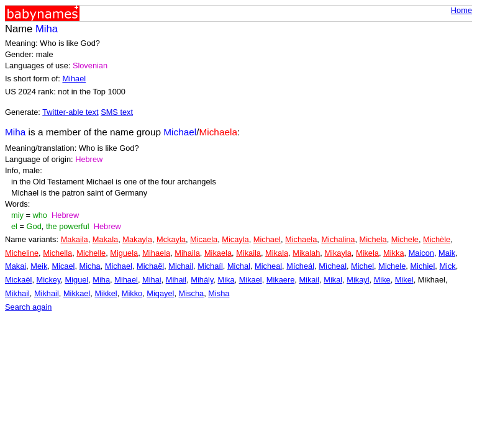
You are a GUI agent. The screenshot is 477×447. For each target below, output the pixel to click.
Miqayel (160, 293)
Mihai (151, 279)
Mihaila (187, 253)
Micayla (235, 239)
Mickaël (18, 279)
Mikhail (17, 293)
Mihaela (156, 253)
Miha (101, 279)
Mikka (393, 253)
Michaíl (210, 266)
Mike (382, 279)
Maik (446, 253)
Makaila (74, 239)
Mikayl (358, 279)
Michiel (422, 266)
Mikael (250, 279)
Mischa (191, 293)
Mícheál (300, 266)
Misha (218, 293)
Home (461, 10)
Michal (238, 266)
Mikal (333, 279)
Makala (105, 239)
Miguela (124, 253)
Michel (362, 266)
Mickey (49, 279)
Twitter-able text (70, 112)
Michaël (150, 266)
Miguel (77, 279)
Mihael (74, 78)
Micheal (268, 266)
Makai (15, 266)
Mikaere (280, 279)
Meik (38, 266)
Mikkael (76, 293)
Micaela (203, 239)
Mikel (404, 279)
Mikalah (306, 253)
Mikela (367, 253)
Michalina (338, 239)
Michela (373, 239)
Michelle (91, 253)
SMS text (117, 112)
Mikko (132, 293)
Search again (28, 307)
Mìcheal (333, 266)
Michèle (436, 239)
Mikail (309, 279)
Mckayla (171, 239)
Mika (225, 279)
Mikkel (105, 293)
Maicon (421, 253)
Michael (267, 239)
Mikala (276, 253)
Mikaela (218, 253)
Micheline (22, 253)
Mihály (202, 279)
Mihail (176, 279)
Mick (447, 266)
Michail (180, 266)
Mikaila (248, 253)
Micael (63, 266)
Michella (57, 253)
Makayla (137, 239)
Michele (405, 239)
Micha (90, 266)
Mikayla (337, 253)
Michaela (301, 239)
